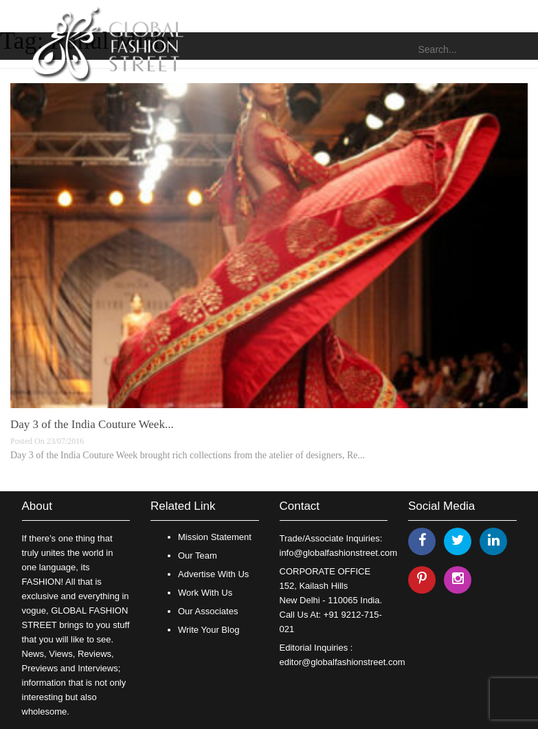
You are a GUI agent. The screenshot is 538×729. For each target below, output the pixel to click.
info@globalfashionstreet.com (338, 553)
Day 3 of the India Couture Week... (92, 424)
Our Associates (208, 611)
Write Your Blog (208, 630)
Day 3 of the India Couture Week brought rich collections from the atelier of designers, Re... (187, 455)
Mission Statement (214, 537)
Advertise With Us (213, 574)
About (37, 506)
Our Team (197, 555)
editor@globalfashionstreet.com (342, 662)
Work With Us (205, 592)
